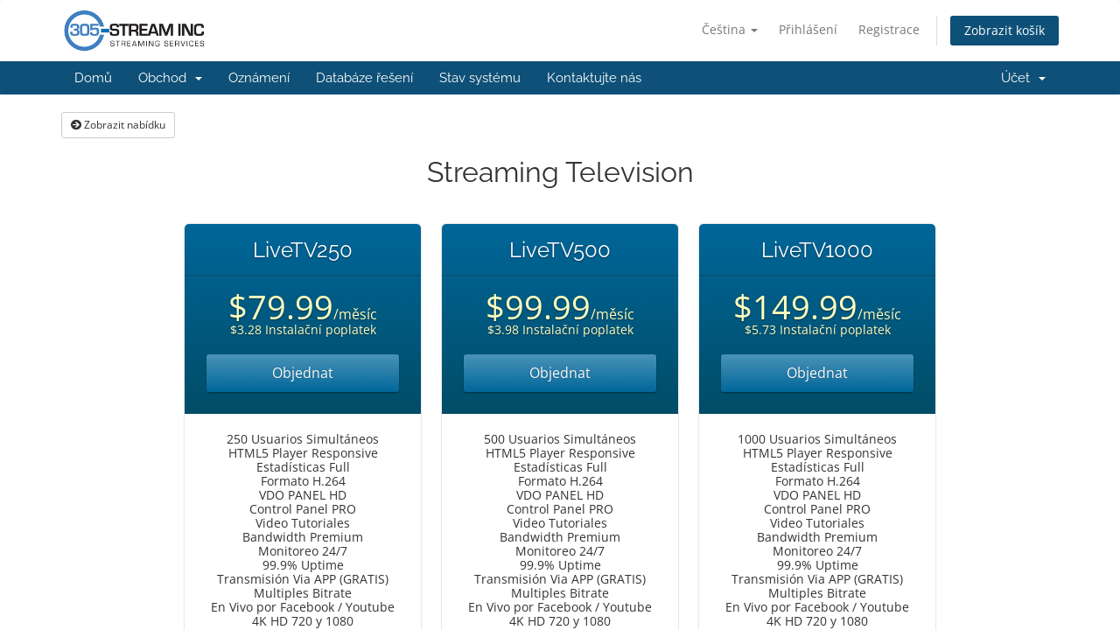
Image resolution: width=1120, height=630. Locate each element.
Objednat (302, 372)
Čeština (730, 29)
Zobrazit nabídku (118, 124)
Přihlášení (808, 29)
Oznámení (259, 78)
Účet (1023, 78)
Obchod (170, 78)
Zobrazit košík (1004, 30)
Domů (93, 78)
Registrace (889, 29)
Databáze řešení (364, 78)
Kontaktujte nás (594, 78)
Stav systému (480, 78)
